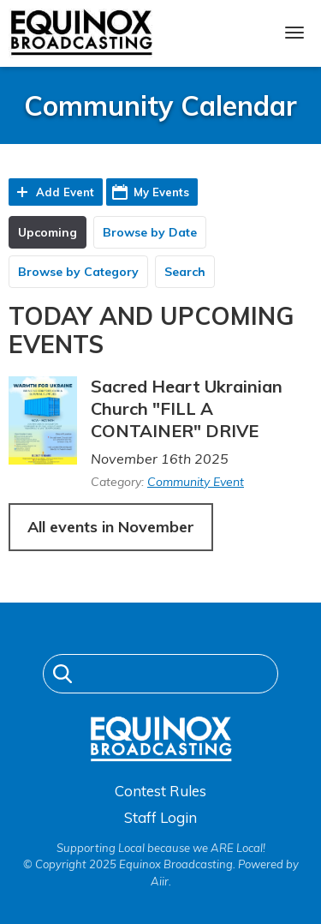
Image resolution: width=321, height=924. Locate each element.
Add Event (65, 192)
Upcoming (47, 232)
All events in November (110, 527)
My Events (161, 192)
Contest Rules (160, 791)
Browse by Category (78, 271)
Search (184, 271)
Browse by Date (150, 232)
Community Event (195, 481)
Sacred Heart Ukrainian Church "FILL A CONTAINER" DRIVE (186, 408)
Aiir (160, 881)
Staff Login (160, 817)
